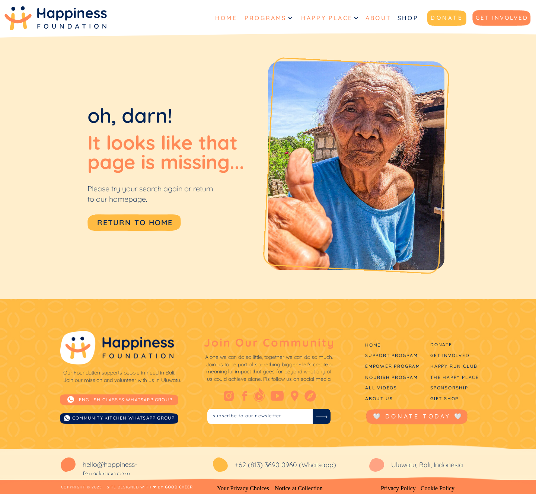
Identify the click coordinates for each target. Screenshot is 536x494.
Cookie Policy (437, 488)
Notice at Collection (299, 488)
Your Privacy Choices (243, 488)
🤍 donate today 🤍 (418, 416)
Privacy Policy (398, 488)
